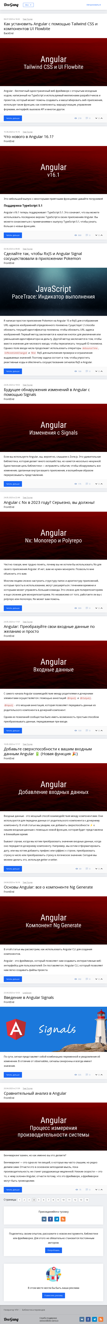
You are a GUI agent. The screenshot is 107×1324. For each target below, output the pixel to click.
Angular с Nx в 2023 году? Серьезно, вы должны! (49, 502)
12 (75, 1199)
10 (63, 1199)
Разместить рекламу (54, 1295)
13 (81, 1199)
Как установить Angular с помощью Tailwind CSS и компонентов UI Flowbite (51, 26)
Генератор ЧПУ (11, 1309)
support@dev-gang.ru (49, 1320)
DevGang (11, 4)
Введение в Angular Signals (29, 997)
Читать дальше (13, 118)
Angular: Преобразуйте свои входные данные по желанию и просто (49, 629)
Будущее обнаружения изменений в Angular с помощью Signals (47, 392)
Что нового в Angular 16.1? (28, 136)
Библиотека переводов (33, 1309)
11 (69, 1199)
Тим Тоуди (28, 19)
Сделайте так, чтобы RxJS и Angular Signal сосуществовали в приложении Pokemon (43, 256)
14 (87, 1199)
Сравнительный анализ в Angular (35, 1093)
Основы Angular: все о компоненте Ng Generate (48, 887)
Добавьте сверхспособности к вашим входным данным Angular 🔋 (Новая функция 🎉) (48, 751)
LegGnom (27, 992)
